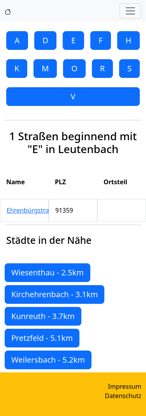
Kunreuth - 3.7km (43, 316)
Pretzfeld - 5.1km (42, 338)
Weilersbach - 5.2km (48, 359)
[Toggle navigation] (130, 11)
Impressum (124, 386)
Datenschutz (123, 395)
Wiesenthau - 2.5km (47, 272)
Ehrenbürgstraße (31, 210)
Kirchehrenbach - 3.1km (54, 294)
